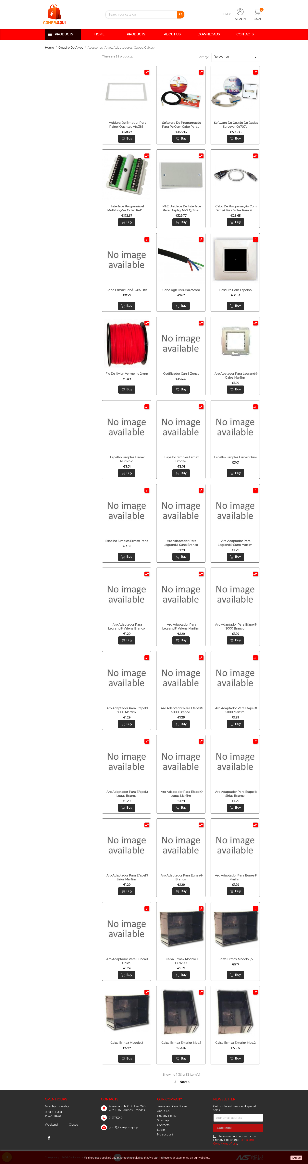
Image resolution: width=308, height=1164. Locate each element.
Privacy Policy (167, 1116)
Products (64, 34)
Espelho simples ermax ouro (235, 457)
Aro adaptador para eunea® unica (127, 961)
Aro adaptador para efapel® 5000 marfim (236, 710)
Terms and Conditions (172, 1106)
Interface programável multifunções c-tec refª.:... (126, 208)
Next (185, 1082)
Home (99, 34)
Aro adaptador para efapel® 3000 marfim (127, 710)
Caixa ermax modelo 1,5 (235, 959)
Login (161, 1130)
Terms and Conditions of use (233, 1141)
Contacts (245, 34)
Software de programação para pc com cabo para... (181, 125)
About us (172, 34)
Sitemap (163, 1120)
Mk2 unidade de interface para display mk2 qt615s (181, 208)
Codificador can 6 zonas (181, 373)
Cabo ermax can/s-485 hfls (126, 290)
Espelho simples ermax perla (126, 541)
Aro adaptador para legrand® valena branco (126, 626)
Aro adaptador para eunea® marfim (236, 877)
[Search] (145, 14)
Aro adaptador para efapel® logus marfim (182, 794)
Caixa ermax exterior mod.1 (181, 1043)
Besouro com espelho (235, 290)
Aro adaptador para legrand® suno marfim (235, 543)
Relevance (236, 57)
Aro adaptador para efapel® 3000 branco (236, 626)
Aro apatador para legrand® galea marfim (236, 375)
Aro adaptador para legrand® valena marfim (180, 626)
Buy (126, 139)
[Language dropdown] (227, 14)
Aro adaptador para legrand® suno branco (181, 543)
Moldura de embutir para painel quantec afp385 (127, 125)
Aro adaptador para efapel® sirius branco (236, 794)
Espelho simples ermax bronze (181, 459)
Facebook (49, 1138)
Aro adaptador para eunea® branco (182, 877)
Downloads (209, 34)
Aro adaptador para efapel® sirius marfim (127, 877)
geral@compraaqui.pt (124, 1127)
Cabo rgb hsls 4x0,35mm (181, 290)
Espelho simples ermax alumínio (127, 459)
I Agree (296, 1157)
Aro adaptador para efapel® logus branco (127, 794)
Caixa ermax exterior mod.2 (235, 1043)
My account (165, 1134)
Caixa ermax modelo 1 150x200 (182, 961)
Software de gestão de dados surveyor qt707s (236, 125)
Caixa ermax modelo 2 (126, 1043)
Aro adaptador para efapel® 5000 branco (182, 710)
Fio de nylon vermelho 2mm (126, 373)
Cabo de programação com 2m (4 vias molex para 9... (236, 208)
